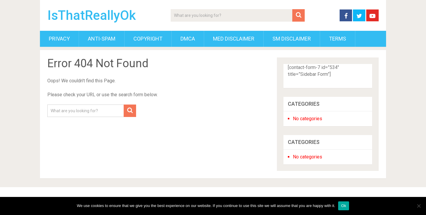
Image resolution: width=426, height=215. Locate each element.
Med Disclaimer (233, 39)
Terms (337, 39)
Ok (343, 205)
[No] (419, 206)
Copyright (147, 39)
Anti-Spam (101, 39)
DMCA (187, 39)
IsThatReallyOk (91, 15)
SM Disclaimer (291, 39)
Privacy (59, 39)
